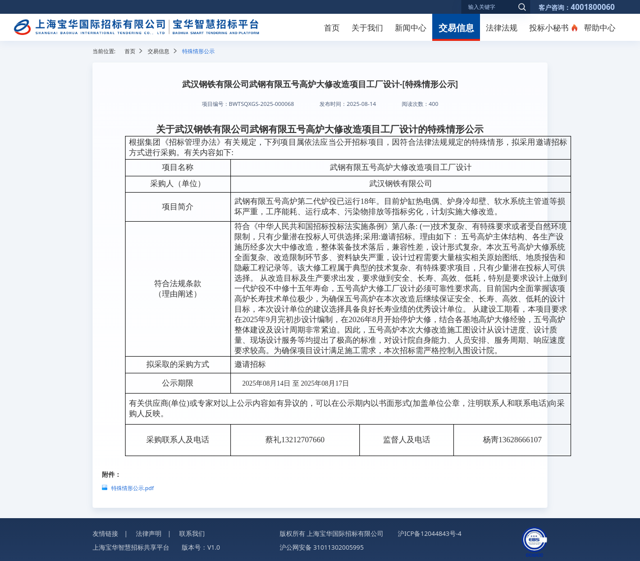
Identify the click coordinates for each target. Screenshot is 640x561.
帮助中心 (599, 27)
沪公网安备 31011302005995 (322, 547)
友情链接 (105, 533)
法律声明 (148, 533)
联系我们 (192, 533)
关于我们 (367, 27)
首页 (332, 27)
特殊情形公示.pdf (132, 488)
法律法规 (501, 27)
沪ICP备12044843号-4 (429, 533)
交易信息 (456, 27)
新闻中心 (410, 27)
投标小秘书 (549, 27)
